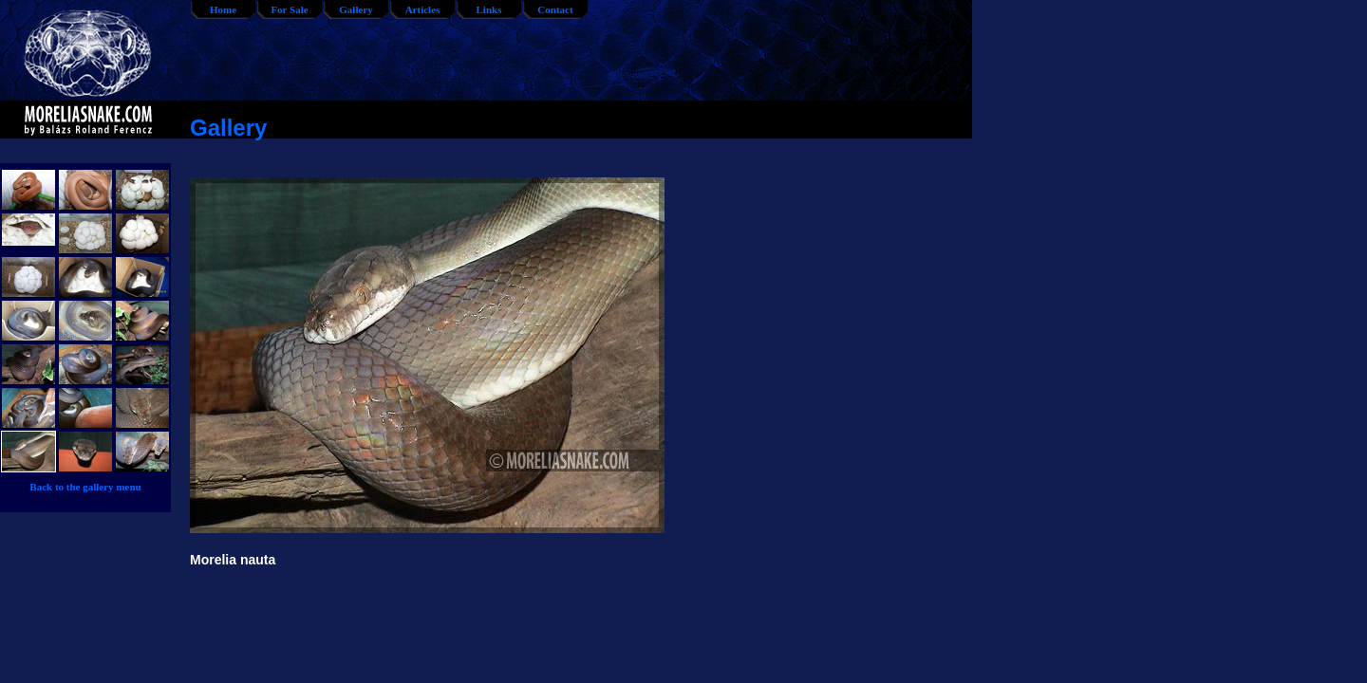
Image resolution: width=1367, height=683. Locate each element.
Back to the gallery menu (84, 486)
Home (223, 9)
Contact (554, 9)
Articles (422, 9)
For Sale (289, 9)
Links (489, 9)
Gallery (355, 9)
